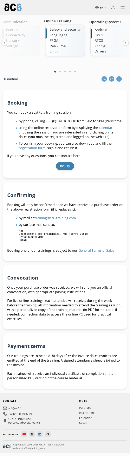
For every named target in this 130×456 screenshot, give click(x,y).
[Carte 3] (65, 71)
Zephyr (100, 46)
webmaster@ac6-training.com (29, 451)
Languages (58, 34)
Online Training (57, 21)
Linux (54, 51)
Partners (85, 411)
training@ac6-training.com (55, 218)
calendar (105, 127)
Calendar (85, 421)
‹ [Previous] (4, 43)
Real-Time (58, 46)
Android (101, 29)
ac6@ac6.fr (14, 411)
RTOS (99, 40)
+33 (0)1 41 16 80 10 (20, 417)
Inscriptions (87, 416)
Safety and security (65, 29)
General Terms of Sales (96, 253)
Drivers (100, 51)
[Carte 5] (74, 71)
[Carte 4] (69, 71)
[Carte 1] (55, 71)
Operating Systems (105, 21)
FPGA (54, 40)
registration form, (33, 148)
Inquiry (65, 166)
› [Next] (125, 43)
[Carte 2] (60, 71)
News (83, 426)
